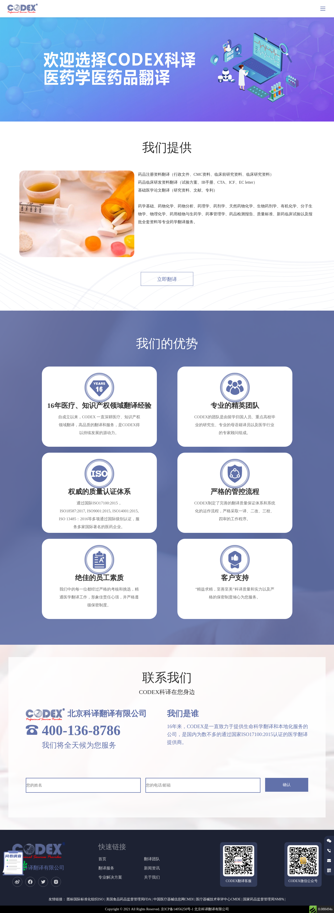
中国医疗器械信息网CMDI (173, 899)
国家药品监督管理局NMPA (263, 899)
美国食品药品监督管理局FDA (128, 899)
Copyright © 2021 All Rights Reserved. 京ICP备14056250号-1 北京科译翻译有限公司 (167, 909)
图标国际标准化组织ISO (85, 899)
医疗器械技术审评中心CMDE (218, 899)
